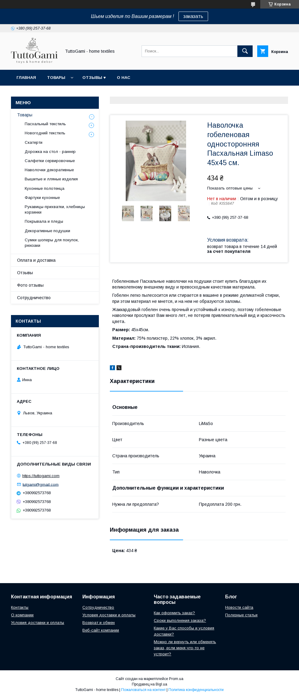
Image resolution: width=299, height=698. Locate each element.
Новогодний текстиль (45, 133)
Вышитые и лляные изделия (51, 179)
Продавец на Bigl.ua (149, 684)
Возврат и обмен (98, 622)
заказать (193, 16)
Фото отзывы (30, 285)
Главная (26, 77)
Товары (56, 77)
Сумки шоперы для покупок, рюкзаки (52, 243)
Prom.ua (176, 679)
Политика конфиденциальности (196, 690)
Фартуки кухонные (42, 197)
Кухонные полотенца (44, 188)
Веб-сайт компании (100, 630)
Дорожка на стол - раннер (50, 151)
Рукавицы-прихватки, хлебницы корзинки (55, 209)
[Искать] (245, 51)
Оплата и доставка (36, 260)
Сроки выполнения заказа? (180, 620)
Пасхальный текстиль (45, 124)
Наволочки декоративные (49, 170)
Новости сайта (239, 607)
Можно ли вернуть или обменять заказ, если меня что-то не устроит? (185, 648)
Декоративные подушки (47, 231)
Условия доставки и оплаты (37, 622)
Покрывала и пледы (44, 221)
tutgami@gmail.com (41, 484)
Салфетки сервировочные (50, 160)
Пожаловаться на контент (143, 690)
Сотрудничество (34, 297)
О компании (22, 615)
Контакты (19, 607)
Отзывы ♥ (94, 77)
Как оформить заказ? (174, 613)
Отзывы (25, 272)
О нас (123, 77)
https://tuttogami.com (40, 475)
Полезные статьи (241, 615)
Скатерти (33, 142)
